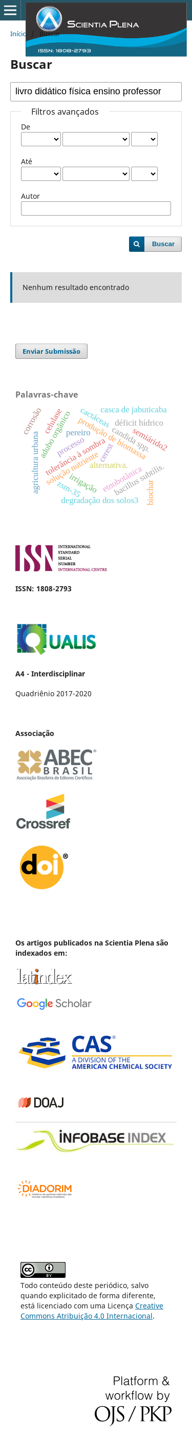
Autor (30, 196)
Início (18, 33)
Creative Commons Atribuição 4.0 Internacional (91, 1311)
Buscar (163, 244)
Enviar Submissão (51, 351)
